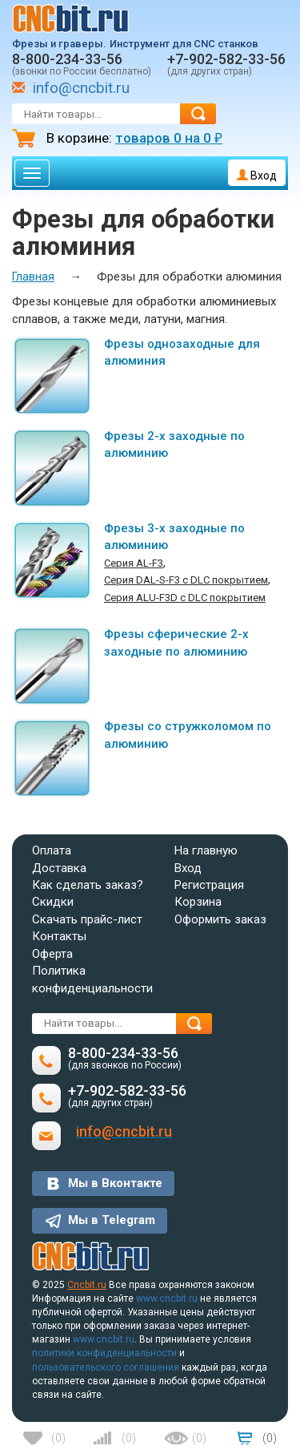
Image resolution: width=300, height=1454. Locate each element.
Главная (33, 276)
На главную (206, 850)
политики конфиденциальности (104, 1353)
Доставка (59, 868)
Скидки (53, 902)
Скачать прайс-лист (87, 919)
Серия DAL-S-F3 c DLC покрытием (186, 580)
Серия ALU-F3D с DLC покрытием (185, 598)
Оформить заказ (220, 919)
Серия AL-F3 (133, 563)
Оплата (51, 850)
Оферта (52, 954)
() (58, 1438)
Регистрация (209, 885)
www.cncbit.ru (167, 1298)
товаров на (168, 138)
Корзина (198, 902)
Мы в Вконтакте (115, 1183)
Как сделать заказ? (87, 885)
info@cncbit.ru (81, 88)
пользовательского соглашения (105, 1367)
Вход (257, 175)
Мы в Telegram (111, 1220)
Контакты (59, 936)
